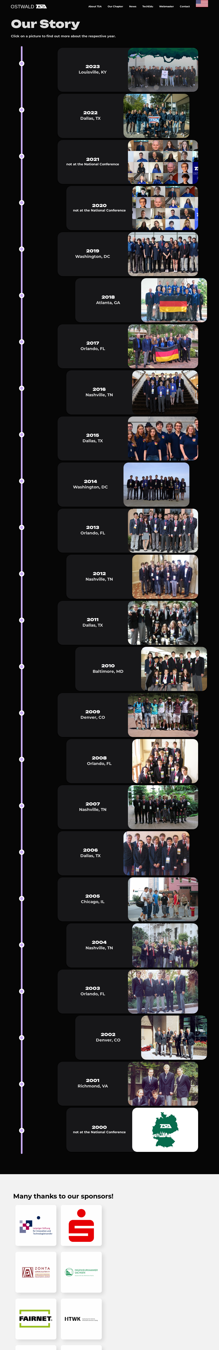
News (132, 6)
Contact (185, 6)
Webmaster (166, 6)
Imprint (152, 1206)
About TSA (95, 6)
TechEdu (147, 6)
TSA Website (156, 1220)
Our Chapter (115, 6)
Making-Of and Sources (166, 1213)
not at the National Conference (92, 164)
